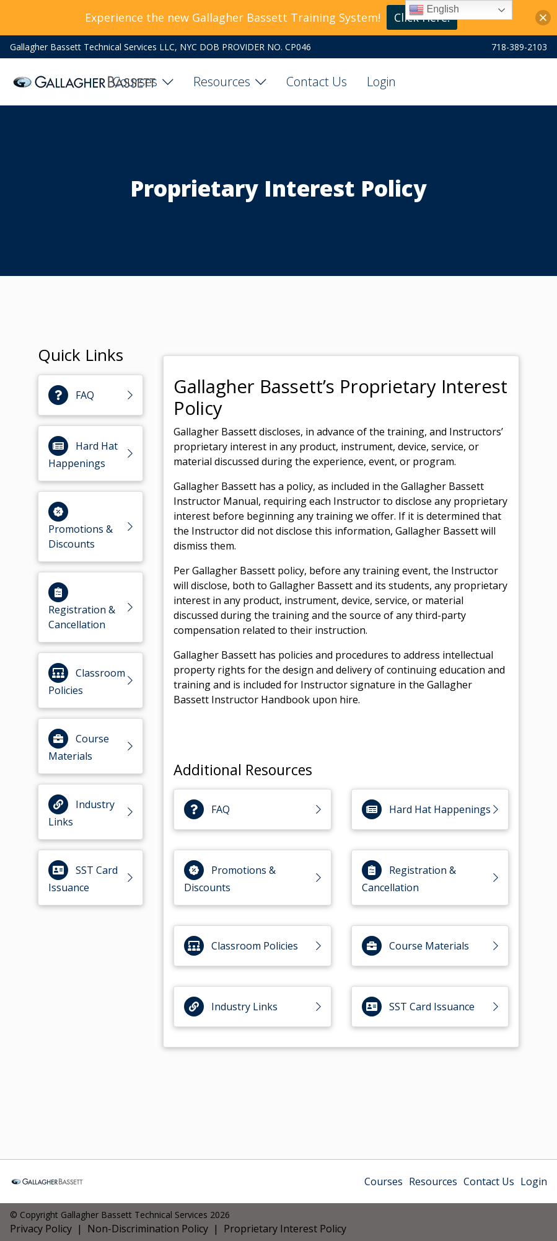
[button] (543, 17)
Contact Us (316, 81)
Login (381, 81)
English (434, 9)
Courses (135, 81)
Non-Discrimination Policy (147, 1228)
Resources (221, 81)
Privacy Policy (41, 1228)
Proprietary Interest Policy (285, 1228)
